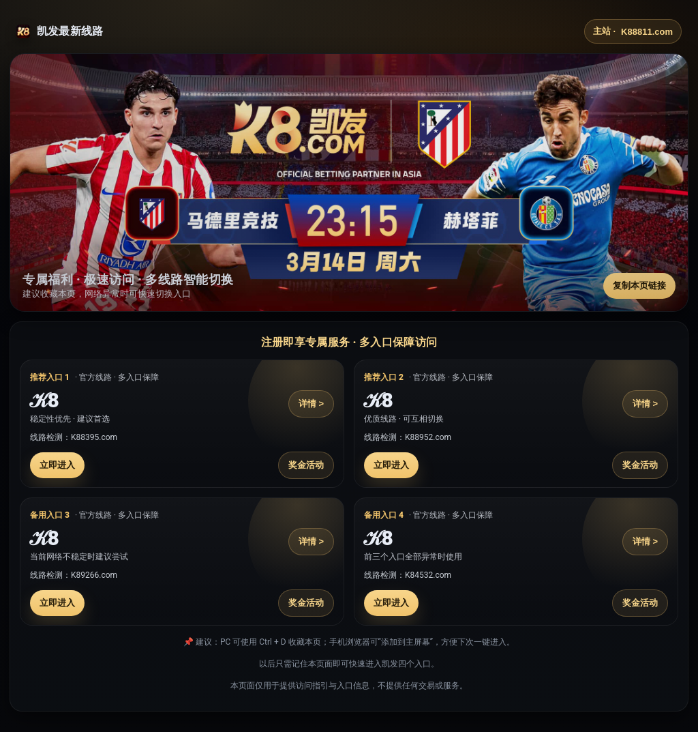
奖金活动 (306, 465)
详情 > (311, 403)
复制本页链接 (639, 285)
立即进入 (57, 465)
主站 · (633, 31)
